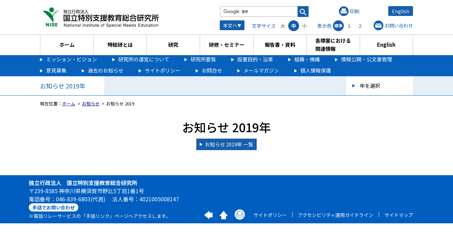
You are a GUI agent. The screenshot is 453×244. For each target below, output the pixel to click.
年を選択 (370, 85)
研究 (173, 44)
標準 (338, 25)
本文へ (230, 25)
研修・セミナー (226, 44)
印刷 (354, 11)
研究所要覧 (203, 59)
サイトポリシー (162, 70)
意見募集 (56, 70)
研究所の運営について (143, 59)
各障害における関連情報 (333, 44)
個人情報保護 (315, 70)
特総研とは (120, 44)
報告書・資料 (280, 44)
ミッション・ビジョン (71, 59)
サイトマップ (399, 214)
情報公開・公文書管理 (366, 59)
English (400, 11)
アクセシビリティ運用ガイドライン (335, 214)
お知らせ (91, 103)
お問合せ (212, 70)
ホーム (67, 44)
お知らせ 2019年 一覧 (229, 144)
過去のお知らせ (105, 70)
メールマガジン (261, 70)
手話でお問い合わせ (53, 207)
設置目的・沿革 (255, 59)
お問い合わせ (399, 25)
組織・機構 (307, 59)
